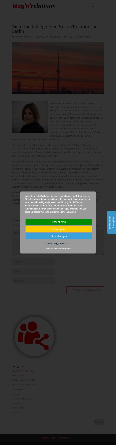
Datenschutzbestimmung (62, 248)
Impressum (49, 248)
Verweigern (59, 229)
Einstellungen (59, 236)
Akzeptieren (59, 222)
